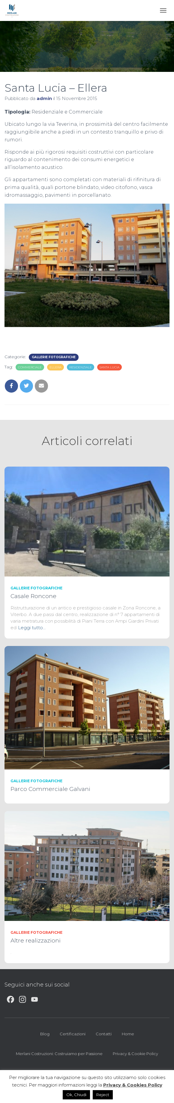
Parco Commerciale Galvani (50, 789)
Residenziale (80, 367)
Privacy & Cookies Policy (132, 1085)
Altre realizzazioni (35, 940)
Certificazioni (73, 1033)
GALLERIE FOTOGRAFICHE (54, 357)
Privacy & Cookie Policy (135, 1053)
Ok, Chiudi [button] (76, 1094)
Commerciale (30, 367)
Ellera (56, 367)
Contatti (104, 1033)
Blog (45, 1033)
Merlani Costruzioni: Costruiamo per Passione (59, 1053)
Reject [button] (102, 1094)
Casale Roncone (33, 596)
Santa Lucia (109, 367)
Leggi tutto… (32, 627)
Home (128, 1033)
